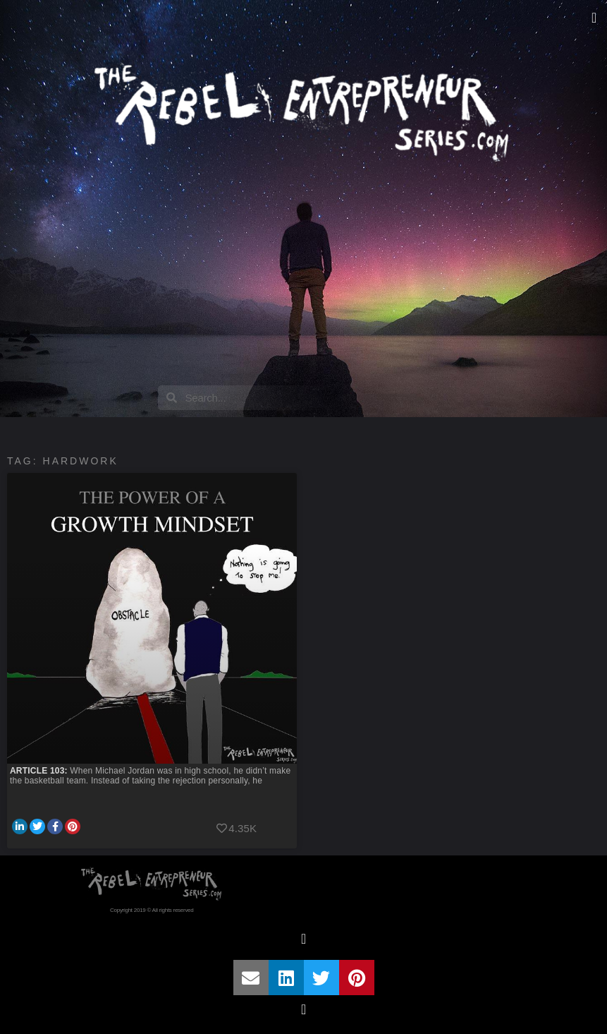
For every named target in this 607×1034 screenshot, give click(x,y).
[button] (594, 17)
